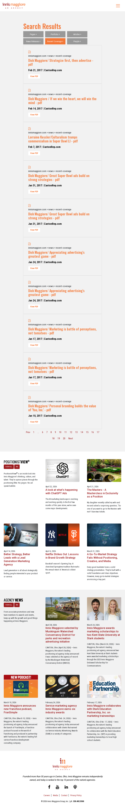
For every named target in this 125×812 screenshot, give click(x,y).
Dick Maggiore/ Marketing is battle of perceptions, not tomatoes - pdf (62, 331)
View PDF (34, 76)
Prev (28, 432)
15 (87, 432)
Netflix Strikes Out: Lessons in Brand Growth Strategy (62, 556)
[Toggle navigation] (118, 6)
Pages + (33, 34)
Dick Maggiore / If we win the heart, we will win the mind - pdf (62, 100)
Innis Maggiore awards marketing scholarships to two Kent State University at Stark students (103, 633)
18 (53, 438)
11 (65, 432)
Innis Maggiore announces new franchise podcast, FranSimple (20, 709)
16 (92, 432)
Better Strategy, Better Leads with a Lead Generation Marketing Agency (17, 559)
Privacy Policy (75, 795)
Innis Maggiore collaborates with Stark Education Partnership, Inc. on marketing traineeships (104, 710)
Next (70, 438)
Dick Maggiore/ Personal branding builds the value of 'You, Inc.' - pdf (62, 407)
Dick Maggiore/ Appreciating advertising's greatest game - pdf (56, 254)
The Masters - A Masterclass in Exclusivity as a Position (102, 493)
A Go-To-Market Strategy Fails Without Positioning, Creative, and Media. (102, 558)
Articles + (77, 34)
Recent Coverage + (55, 41)
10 (60, 432)
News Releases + (33, 41)
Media (55, 795)
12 (71, 432)
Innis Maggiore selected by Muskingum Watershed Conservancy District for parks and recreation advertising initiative (61, 634)
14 (82, 432)
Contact (64, 795)
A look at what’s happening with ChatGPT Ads (61, 491)
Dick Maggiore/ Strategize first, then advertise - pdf (60, 62)
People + (77, 41)
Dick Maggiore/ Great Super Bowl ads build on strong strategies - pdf (58, 177)
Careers (47, 795)
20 (64, 438)
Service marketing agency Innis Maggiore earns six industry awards (61, 709)
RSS (17, 467)
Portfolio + (55, 34)
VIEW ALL (8, 467)
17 (98, 432)
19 (59, 438)
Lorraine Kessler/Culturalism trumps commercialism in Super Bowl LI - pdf (53, 139)
